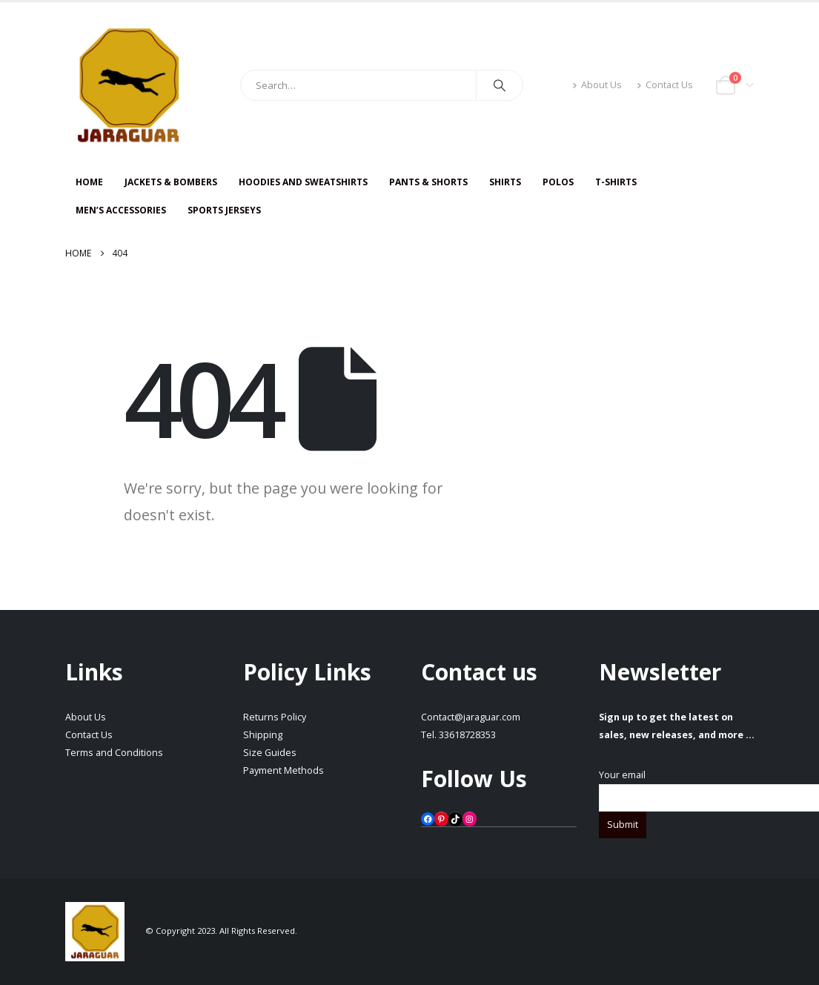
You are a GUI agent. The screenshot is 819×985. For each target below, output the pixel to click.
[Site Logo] (128, 85)
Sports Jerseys (224, 210)
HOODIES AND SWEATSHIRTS (303, 182)
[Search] (500, 85)
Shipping (262, 735)
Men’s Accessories (121, 210)
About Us (597, 85)
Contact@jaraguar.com (470, 717)
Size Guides (269, 752)
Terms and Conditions (114, 752)
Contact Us (665, 85)
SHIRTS (505, 182)
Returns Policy (274, 717)
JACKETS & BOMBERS (171, 182)
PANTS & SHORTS (428, 182)
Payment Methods (283, 770)
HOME (89, 182)
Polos (558, 182)
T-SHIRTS (616, 182)
